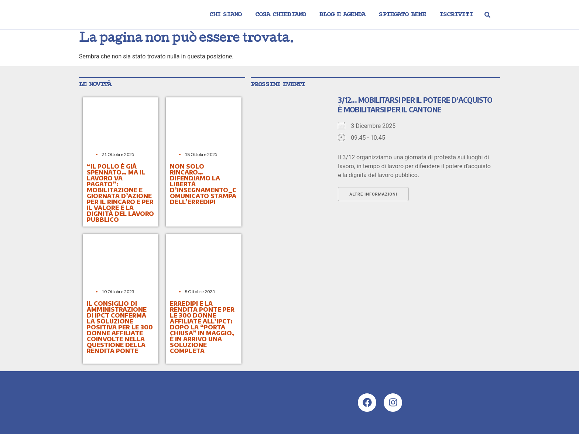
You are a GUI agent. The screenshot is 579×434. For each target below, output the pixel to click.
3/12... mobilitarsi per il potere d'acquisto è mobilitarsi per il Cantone (415, 104)
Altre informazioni (373, 194)
